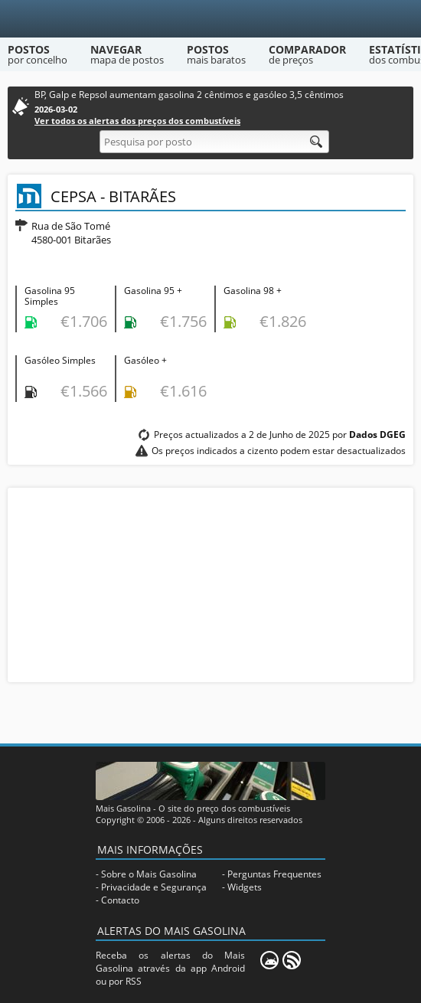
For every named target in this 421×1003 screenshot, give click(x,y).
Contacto (120, 900)
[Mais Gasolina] (211, 19)
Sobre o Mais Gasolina (149, 873)
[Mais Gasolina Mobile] (269, 960)
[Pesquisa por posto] (214, 141)
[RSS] (291, 960)
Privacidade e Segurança (154, 887)
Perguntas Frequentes (274, 873)
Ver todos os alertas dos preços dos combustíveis (137, 120)
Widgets (244, 887)
